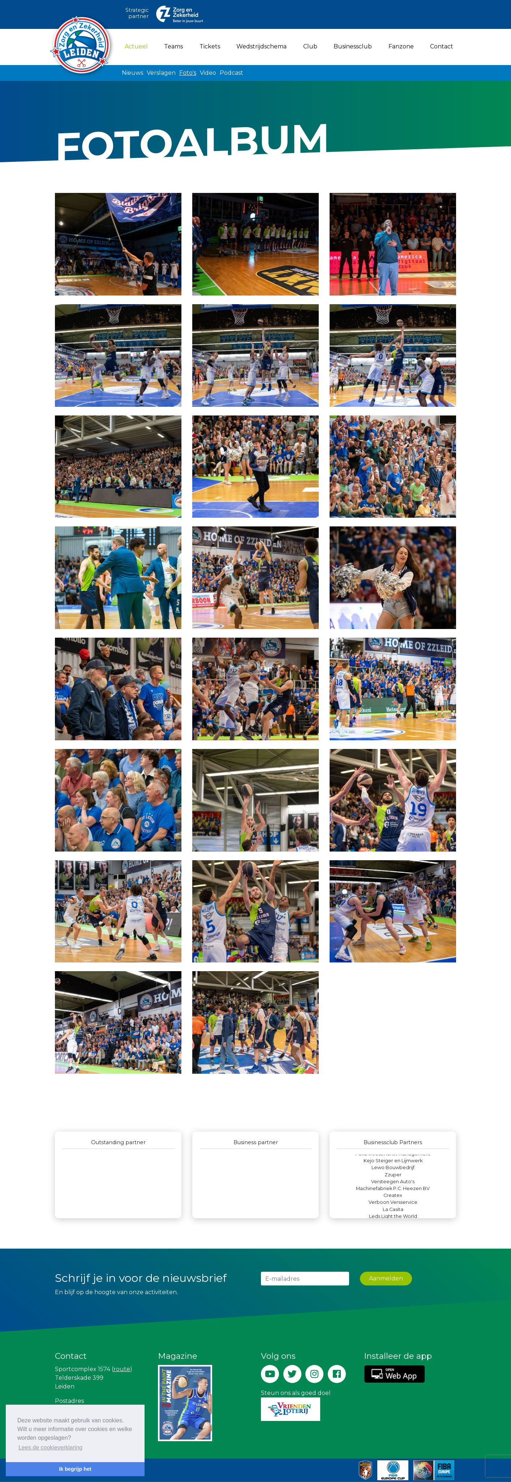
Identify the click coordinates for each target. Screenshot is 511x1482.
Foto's (187, 72)
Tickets (209, 46)
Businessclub (353, 46)
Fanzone (401, 46)
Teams (173, 46)
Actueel (138, 46)
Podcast (231, 72)
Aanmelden (386, 1278)
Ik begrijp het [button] (75, 1469)
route (121, 1369)
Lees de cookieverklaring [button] (50, 1447)
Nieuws (132, 72)
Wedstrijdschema (261, 46)
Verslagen (161, 72)
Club (310, 46)
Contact (441, 46)
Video (208, 72)
